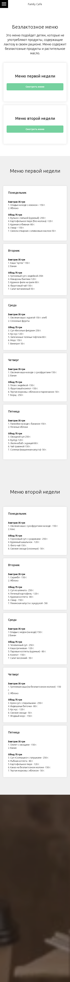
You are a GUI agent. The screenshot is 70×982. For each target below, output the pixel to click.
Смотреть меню (35, 86)
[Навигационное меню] (4, 4)
